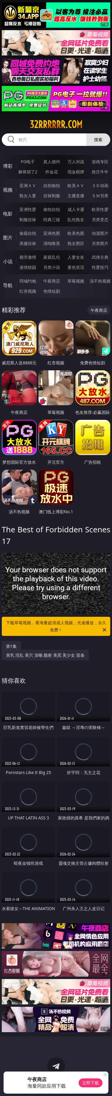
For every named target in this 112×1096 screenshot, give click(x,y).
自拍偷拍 (51, 185)
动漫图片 (100, 233)
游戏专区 (100, 161)
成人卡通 (75, 209)
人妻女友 (75, 257)
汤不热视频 (100, 281)
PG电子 (28, 161)
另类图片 (100, 243)
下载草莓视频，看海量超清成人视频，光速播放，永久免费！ (57, 626)
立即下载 (90, 1083)
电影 (8, 213)
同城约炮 (27, 281)
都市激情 (27, 257)
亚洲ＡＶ (27, 185)
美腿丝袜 (27, 243)
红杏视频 (27, 291)
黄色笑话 (75, 267)
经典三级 (51, 219)
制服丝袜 (27, 219)
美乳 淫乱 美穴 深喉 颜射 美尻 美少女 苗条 (45, 655)
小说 (8, 261)
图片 (8, 237)
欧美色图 (75, 233)
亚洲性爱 (27, 209)
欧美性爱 (100, 209)
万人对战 (75, 161)
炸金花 (51, 172)
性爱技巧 (100, 267)
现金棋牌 (75, 172)
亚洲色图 (51, 233)
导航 (8, 285)
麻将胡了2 (27, 172)
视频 (8, 189)
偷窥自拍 (27, 233)
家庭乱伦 (51, 257)
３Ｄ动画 (100, 185)
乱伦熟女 (75, 219)
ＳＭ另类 (100, 195)
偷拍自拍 (51, 209)
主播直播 (75, 195)
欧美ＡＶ (75, 185)
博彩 (8, 166)
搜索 (98, 139)
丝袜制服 (51, 195)
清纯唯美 (51, 243)
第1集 (11, 646)
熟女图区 (75, 243)
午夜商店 (51, 281)
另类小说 (51, 267)
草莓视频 (75, 281)
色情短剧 (51, 291)
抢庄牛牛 (100, 172)
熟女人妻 (27, 195)
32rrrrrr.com (56, 124)
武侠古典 (100, 257)
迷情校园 (27, 267)
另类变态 (100, 219)
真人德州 (51, 161)
